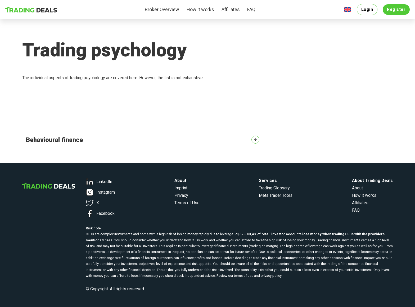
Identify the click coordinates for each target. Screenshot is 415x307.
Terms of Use (187, 202)
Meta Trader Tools (275, 195)
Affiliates (231, 9)
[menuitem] (347, 9)
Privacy (181, 195)
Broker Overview (162, 9)
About (357, 187)
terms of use (243, 276)
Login (367, 9)
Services (268, 180)
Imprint (180, 187)
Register (396, 9)
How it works (200, 9)
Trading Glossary (274, 187)
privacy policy (271, 276)
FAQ (251, 9)
